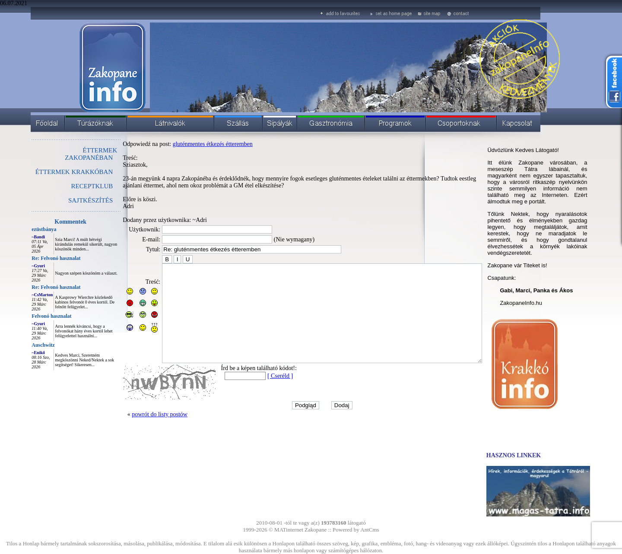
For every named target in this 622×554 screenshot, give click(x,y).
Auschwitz (23, 345)
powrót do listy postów (140, 434)
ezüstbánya (24, 229)
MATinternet (288, 529)
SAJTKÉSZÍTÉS (71, 200)
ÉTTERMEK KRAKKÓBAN (55, 171)
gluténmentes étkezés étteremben (193, 144)
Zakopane (316, 529)
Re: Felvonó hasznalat (36, 258)
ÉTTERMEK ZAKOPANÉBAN (71, 154)
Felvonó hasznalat (32, 316)
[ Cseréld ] (260, 395)
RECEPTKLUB (73, 186)
